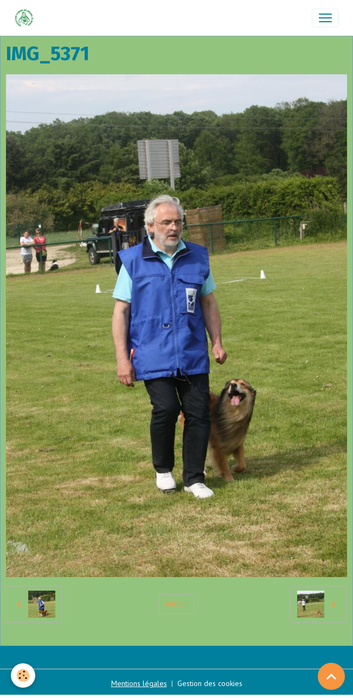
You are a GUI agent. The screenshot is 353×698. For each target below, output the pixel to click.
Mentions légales (139, 683)
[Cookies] (23, 675)
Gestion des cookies (209, 683)
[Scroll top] (331, 676)
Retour (176, 604)
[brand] (26, 18)
